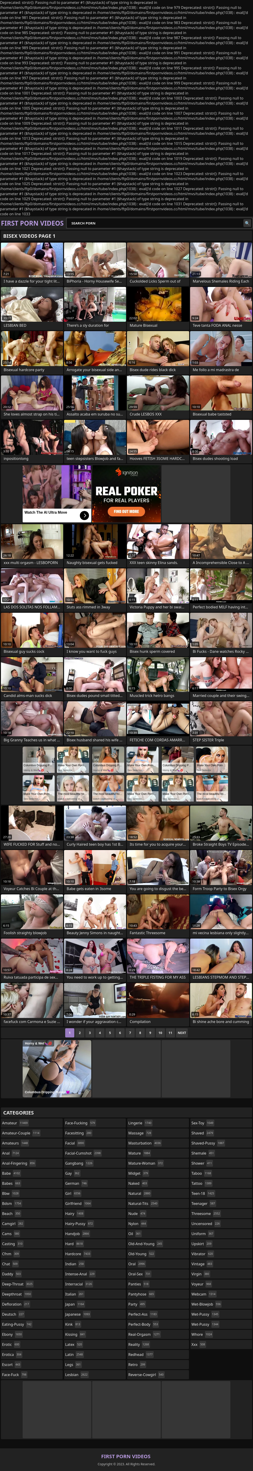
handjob (77, 1233)
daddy (12, 1274)
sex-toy (202, 1123)
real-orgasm (144, 1334)
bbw (11, 1193)
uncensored (206, 1223)
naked (138, 1183)
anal (11, 1153)
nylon (137, 1223)
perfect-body (143, 1324)
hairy (74, 1213)
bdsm (12, 1203)
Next (182, 1033)
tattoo (202, 1183)
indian (75, 1263)
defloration (16, 1304)
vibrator (202, 1253)
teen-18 (203, 1193)
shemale (203, 1153)
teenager (203, 1203)
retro (137, 1364)
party (137, 1304)
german (76, 1183)
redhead (141, 1354)
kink (73, 1324)
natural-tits (143, 1203)
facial (75, 1143)
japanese (78, 1314)
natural (139, 1193)
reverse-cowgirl (146, 1374)
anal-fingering (19, 1163)
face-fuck (14, 1374)
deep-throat (18, 1284)
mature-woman (146, 1163)
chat (10, 1263)
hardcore (78, 1253)
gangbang (79, 1163)
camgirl (13, 1223)
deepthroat (17, 1294)
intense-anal (80, 1274)
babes (11, 1183)
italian (75, 1294)
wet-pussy (205, 1314)
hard (74, 1243)
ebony (12, 1334)
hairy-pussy (79, 1223)
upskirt (202, 1243)
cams (11, 1233)
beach (11, 1213)
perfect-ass (143, 1314)
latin (74, 1354)
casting (13, 1243)
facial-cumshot (83, 1153)
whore (202, 1334)
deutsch (13, 1314)
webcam (204, 1294)
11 (170, 1033)
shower (202, 1163)
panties (139, 1284)
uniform (202, 1233)
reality (139, 1344)
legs (73, 1364)
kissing (75, 1334)
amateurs (15, 1143)
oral (137, 1263)
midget (138, 1173)
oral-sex (139, 1274)
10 (160, 1033)
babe (11, 1173)
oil (135, 1233)
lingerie (140, 1123)
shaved (202, 1133)
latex (74, 1344)
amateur (15, 1123)
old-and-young (145, 1243)
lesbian (77, 1374)
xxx (198, 1344)
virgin (200, 1274)
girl (73, 1193)
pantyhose (141, 1294)
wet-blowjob (206, 1304)
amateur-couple (21, 1133)
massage (140, 1133)
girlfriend (78, 1203)
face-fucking (80, 1123)
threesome (206, 1213)
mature (139, 1153)
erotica (12, 1354)
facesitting (78, 1133)
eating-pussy (17, 1324)
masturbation (145, 1143)
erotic (11, 1344)
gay (73, 1173)
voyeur (201, 1284)
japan (75, 1304)
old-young (141, 1253)
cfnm (11, 1253)
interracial (79, 1284)
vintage (202, 1263)
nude (137, 1213)
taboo (201, 1173)
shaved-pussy (208, 1143)
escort (11, 1364)
